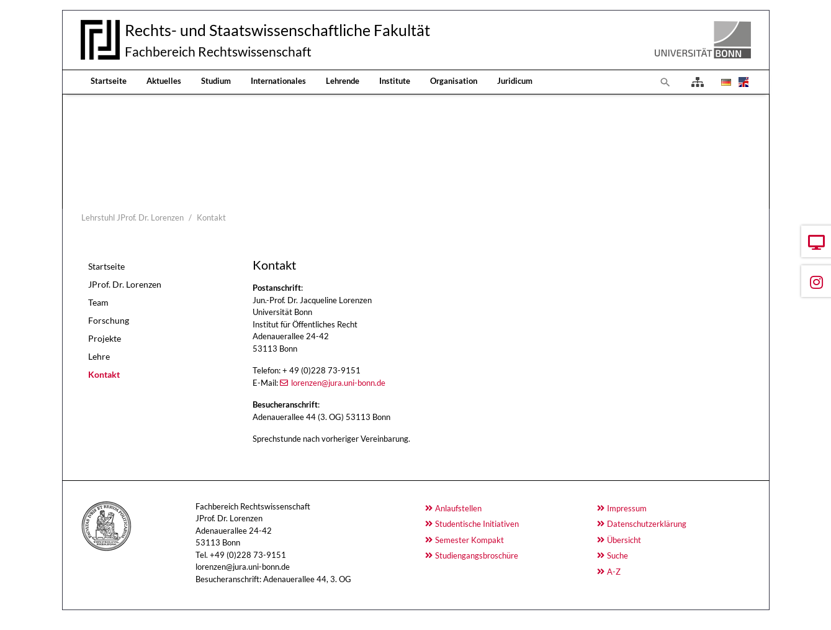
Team (98, 302)
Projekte (104, 338)
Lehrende (342, 81)
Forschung (108, 320)
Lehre (99, 356)
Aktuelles (163, 81)
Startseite (109, 81)
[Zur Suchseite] (665, 82)
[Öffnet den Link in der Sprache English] (742, 82)
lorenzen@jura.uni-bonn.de (338, 383)
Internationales (278, 81)
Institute (394, 81)
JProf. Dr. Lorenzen (124, 284)
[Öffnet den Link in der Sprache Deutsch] (725, 82)
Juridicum (514, 81)
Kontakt (104, 374)
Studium (216, 81)
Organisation (453, 81)
